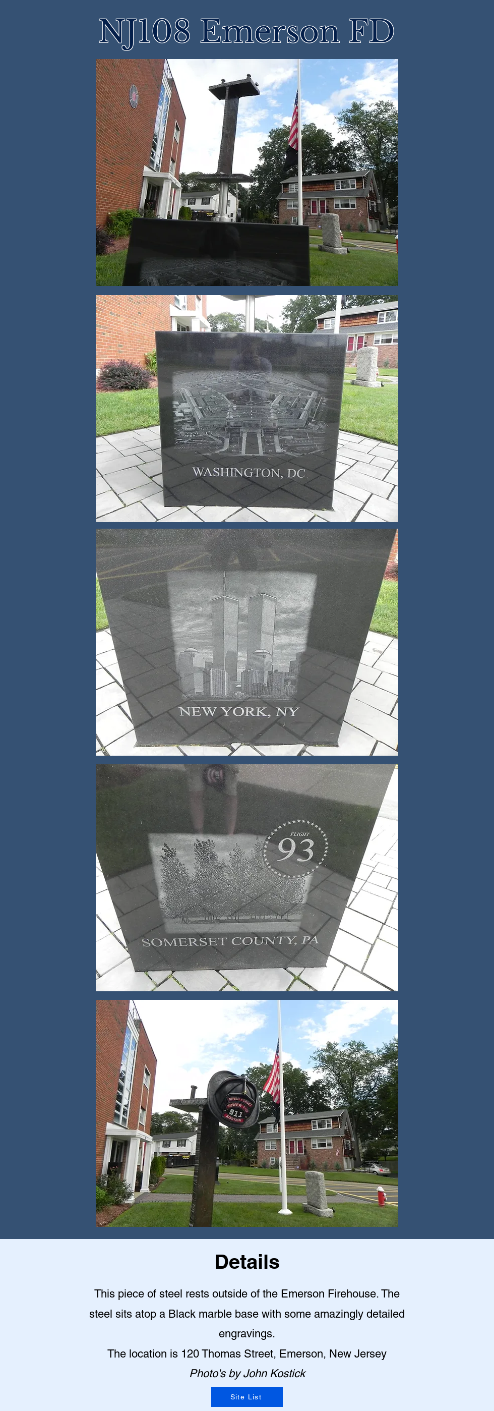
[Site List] (247, 1397)
